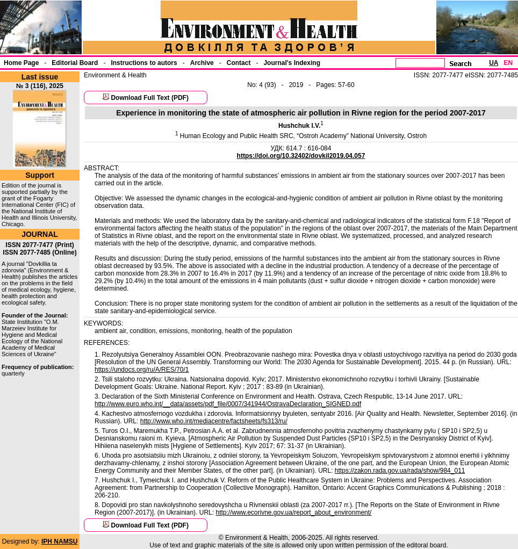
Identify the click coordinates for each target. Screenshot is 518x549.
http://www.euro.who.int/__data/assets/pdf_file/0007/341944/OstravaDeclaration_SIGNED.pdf (228, 404)
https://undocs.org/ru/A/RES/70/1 (142, 369)
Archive (202, 63)
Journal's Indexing (291, 63)
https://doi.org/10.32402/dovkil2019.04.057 (301, 156)
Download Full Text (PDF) (149, 98)
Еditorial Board (75, 63)
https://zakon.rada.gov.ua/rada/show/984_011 (400, 470)
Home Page (21, 63)
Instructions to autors (144, 63)
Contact (239, 63)
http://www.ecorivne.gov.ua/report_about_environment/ (293, 512)
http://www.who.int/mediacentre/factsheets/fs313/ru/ (213, 421)
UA (493, 63)
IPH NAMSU (59, 541)
